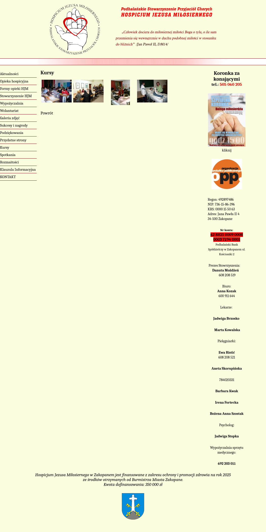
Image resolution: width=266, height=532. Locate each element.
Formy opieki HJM (14, 88)
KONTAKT (8, 177)
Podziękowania (11, 132)
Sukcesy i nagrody (14, 125)
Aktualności (9, 74)
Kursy (4, 147)
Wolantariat (9, 110)
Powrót (47, 113)
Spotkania (7, 154)
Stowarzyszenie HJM (16, 96)
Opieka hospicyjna (14, 81)
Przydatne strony (13, 140)
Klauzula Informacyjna (18, 169)
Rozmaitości (9, 162)
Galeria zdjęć (10, 118)
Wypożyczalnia (11, 103)
